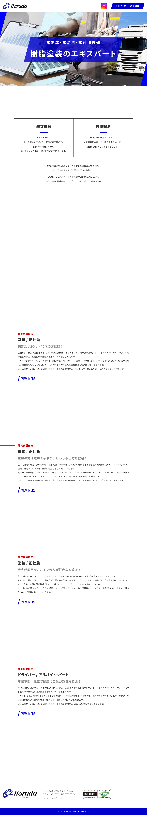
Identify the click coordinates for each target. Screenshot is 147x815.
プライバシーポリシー (53, 798)
